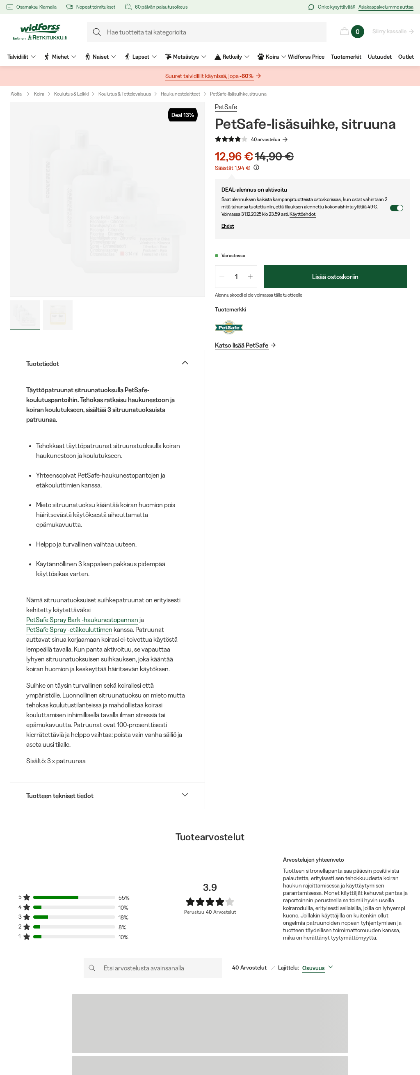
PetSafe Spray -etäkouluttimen (69, 629)
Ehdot (305, 226)
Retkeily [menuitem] (232, 56)
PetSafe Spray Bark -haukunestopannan (82, 619)
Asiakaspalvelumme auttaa (385, 7)
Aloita (22, 94)
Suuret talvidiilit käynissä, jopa (209, 76)
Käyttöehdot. (303, 214)
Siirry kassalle (389, 31)
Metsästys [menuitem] (185, 56)
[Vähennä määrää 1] (221, 276)
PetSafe (226, 107)
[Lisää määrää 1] (250, 276)
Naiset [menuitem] (100, 56)
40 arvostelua (266, 139)
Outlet (406, 56)
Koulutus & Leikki (71, 94)
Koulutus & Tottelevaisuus (124, 94)
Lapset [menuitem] (140, 56)
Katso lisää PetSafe (242, 345)
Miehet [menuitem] (60, 56)
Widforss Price (306, 56)
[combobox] (319, 968)
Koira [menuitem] (272, 56)
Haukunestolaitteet (180, 94)
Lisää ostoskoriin (335, 276)
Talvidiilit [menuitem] (22, 56)
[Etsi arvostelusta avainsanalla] (153, 968)
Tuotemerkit (346, 56)
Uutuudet (380, 56)
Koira (39, 94)
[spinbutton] (236, 276)
